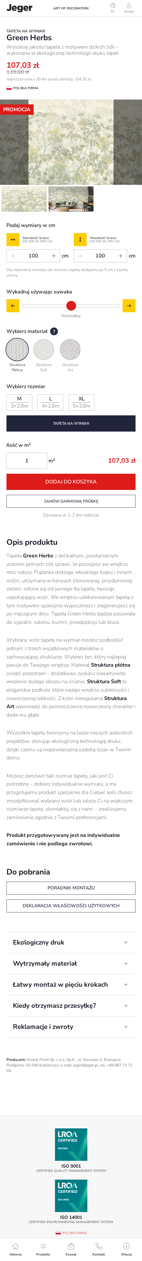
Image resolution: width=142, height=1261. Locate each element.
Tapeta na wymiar (71, 423)
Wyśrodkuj (71, 316)
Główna (15, 1250)
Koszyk (71, 1250)
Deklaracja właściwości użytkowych (71, 906)
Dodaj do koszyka (71, 481)
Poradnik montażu (71, 888)
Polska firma (74, 1233)
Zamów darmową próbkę (71, 501)
